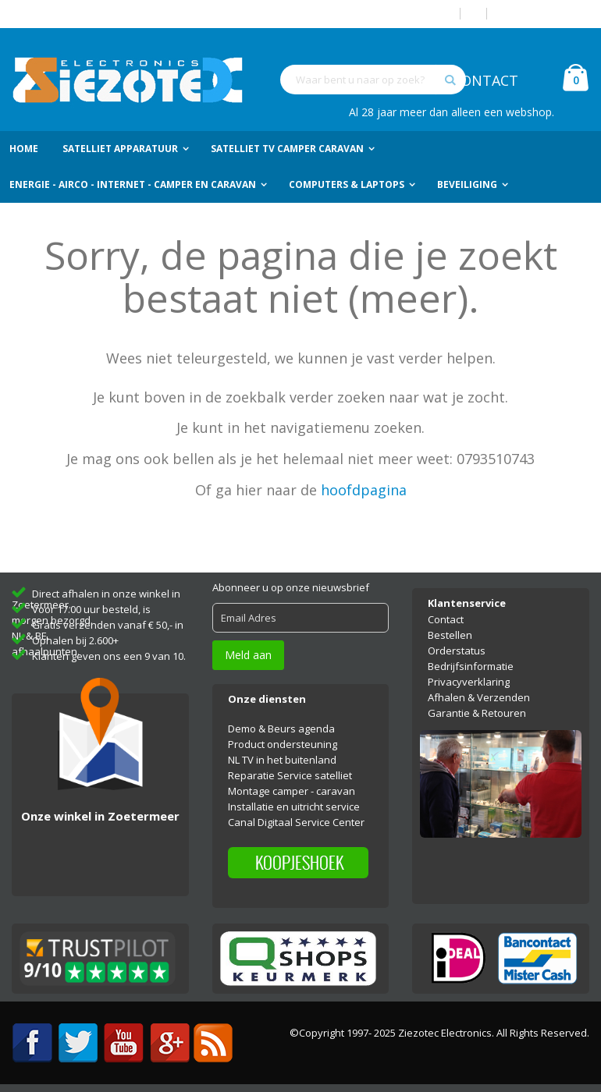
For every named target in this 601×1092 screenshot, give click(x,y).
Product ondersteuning (282, 744)
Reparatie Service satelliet (290, 775)
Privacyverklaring (469, 682)
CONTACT (485, 80)
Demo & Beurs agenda (281, 729)
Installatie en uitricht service (294, 807)
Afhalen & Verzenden (479, 697)
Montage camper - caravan (291, 791)
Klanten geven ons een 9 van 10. (109, 656)
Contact (446, 619)
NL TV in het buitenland (282, 760)
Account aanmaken (544, 14)
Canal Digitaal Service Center (296, 822)
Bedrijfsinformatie (471, 666)
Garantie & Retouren (477, 713)
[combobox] (373, 79)
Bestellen (450, 635)
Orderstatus (456, 651)
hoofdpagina (364, 489)
